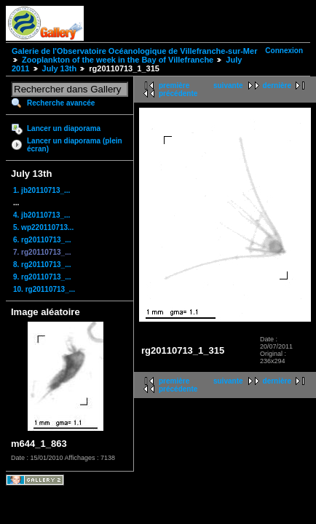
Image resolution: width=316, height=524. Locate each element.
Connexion (284, 51)
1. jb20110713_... (41, 190)
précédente (178, 94)
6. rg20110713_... (42, 240)
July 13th (59, 68)
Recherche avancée (61, 103)
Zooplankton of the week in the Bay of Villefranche (117, 59)
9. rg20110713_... (42, 277)
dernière (277, 86)
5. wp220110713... (43, 227)
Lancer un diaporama (63, 128)
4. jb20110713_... (41, 215)
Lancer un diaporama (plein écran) (74, 145)
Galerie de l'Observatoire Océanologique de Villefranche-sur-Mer (134, 51)
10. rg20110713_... (44, 289)
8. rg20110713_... (42, 265)
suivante (228, 86)
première (174, 86)
